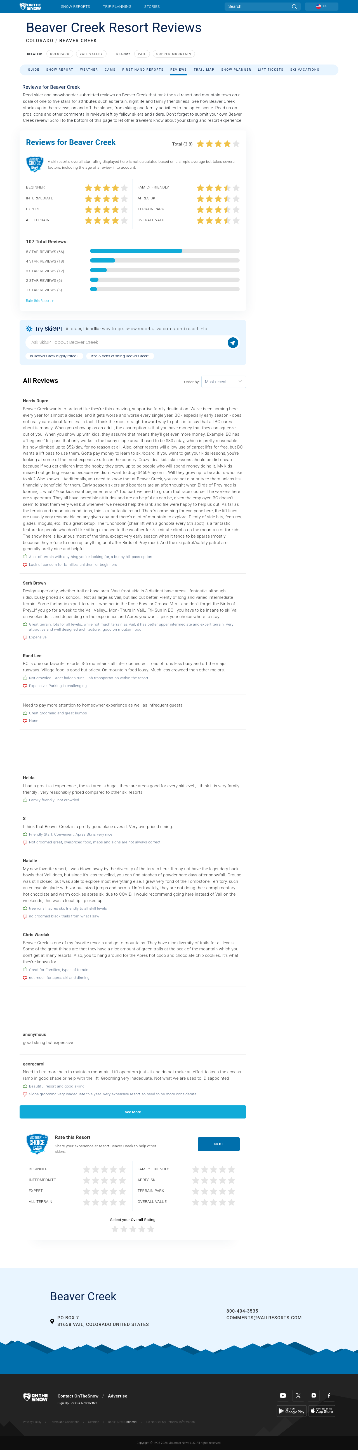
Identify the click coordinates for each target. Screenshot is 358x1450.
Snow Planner (236, 69)
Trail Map (204, 69)
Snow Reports (75, 6)
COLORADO (40, 40)
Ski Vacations (304, 69)
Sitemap (93, 1421)
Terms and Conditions (64, 1421)
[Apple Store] (321, 1410)
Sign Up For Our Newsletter (77, 1403)
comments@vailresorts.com (264, 1317)
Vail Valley (91, 54)
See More (133, 1112)
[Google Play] (292, 1410)
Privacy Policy (32, 1421)
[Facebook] (329, 1396)
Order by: (192, 382)
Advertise (117, 1396)
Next (218, 1144)
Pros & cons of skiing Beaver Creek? (120, 356)
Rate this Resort (40, 301)
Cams (110, 69)
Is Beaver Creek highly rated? (54, 356)
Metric (121, 1421)
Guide (33, 69)
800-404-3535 (242, 1311)
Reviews (178, 69)
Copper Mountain (174, 54)
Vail (142, 54)
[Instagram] (314, 1396)
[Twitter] (298, 1396)
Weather (89, 69)
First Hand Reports (143, 69)
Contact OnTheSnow (78, 1396)
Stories (152, 6)
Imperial (131, 1421)
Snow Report (59, 69)
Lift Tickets (271, 69)
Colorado (60, 54)
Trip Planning (117, 6)
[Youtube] (283, 1396)
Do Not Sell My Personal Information (170, 1421)
